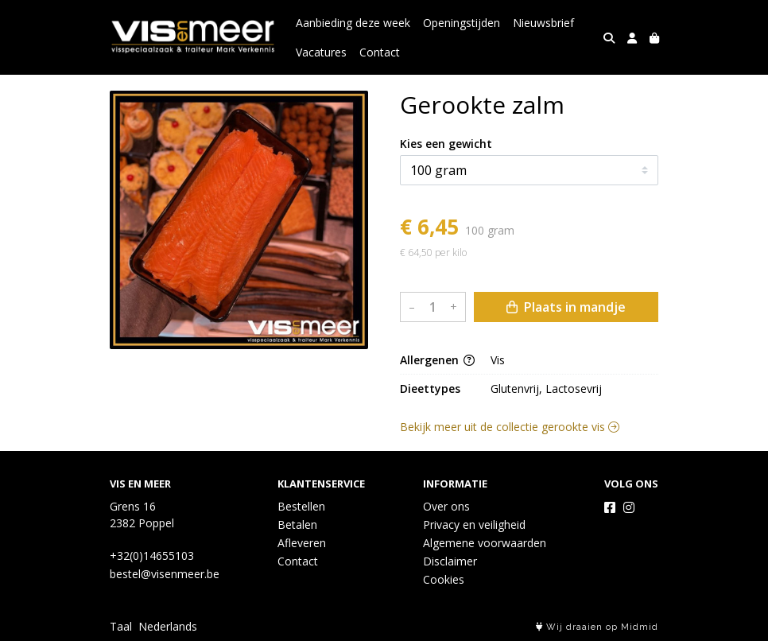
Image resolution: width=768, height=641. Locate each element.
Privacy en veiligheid (474, 524)
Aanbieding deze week (353, 22)
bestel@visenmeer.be (164, 573)
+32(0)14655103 (152, 555)
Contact (379, 52)
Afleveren (301, 542)
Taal (121, 626)
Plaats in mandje (566, 307)
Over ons (446, 506)
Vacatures (321, 52)
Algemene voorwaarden (484, 542)
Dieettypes (430, 388)
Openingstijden (461, 22)
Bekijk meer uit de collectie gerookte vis (509, 426)
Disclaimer (450, 561)
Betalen (297, 524)
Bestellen (301, 506)
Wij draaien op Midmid (597, 627)
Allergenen (437, 359)
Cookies (443, 579)
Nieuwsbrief (543, 22)
